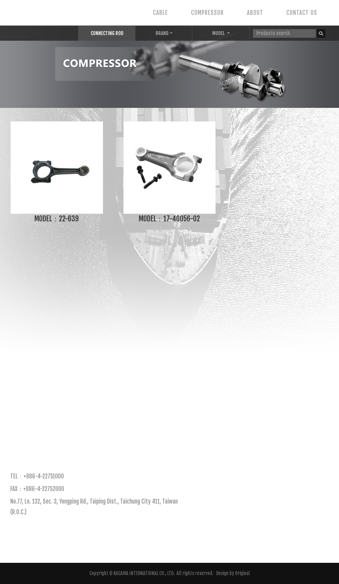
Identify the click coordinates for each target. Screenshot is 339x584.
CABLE (160, 12)
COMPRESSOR (207, 12)
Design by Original (233, 573)
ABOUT (255, 12)
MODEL (219, 33)
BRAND (162, 33)
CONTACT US (301, 12)
